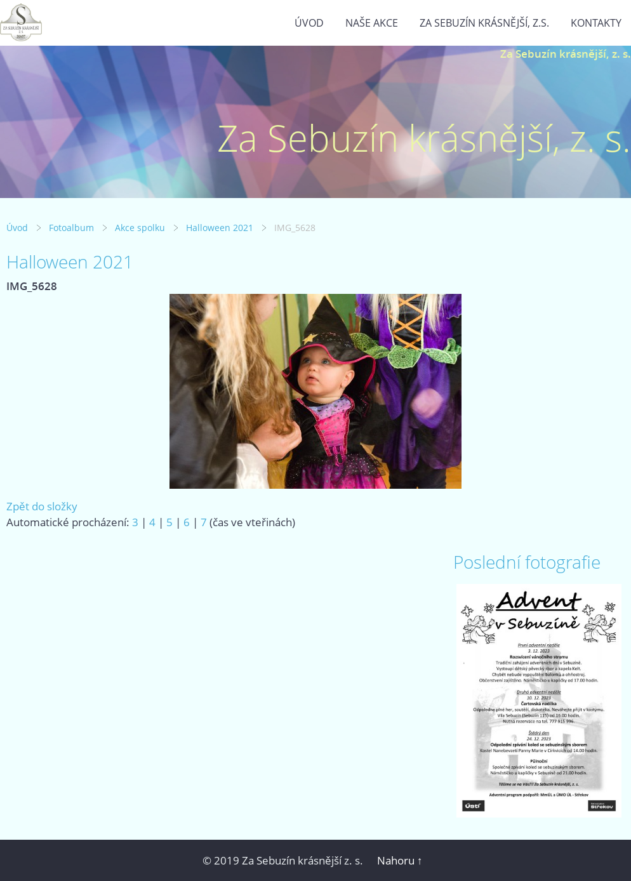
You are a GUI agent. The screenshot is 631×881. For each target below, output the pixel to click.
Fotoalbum (71, 228)
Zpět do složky (41, 506)
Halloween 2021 (219, 228)
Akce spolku (140, 228)
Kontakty (596, 23)
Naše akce (371, 23)
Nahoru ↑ (400, 860)
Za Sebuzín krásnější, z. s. (565, 53)
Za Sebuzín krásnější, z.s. (484, 23)
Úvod (309, 23)
